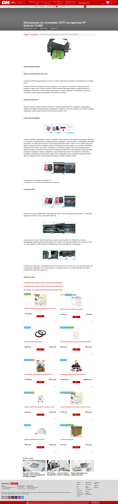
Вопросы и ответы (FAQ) (88, 494)
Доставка (49, 6)
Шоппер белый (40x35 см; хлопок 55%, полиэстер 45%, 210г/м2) (75, 341)
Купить (40, 316)
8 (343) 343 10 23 (58, 2)
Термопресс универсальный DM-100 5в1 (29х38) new (73, 374)
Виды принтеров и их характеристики (79, 474)
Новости (78, 484)
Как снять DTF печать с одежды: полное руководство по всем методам (34, 474)
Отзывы (87, 491)
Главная (36, 6)
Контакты (62, 6)
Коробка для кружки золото (67, 439)
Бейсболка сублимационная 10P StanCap (34, 439)
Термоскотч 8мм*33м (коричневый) (32, 341)
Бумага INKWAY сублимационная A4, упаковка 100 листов (38, 374)
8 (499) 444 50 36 (34, 2)
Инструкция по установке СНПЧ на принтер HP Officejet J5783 (43, 290)
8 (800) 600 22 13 (70, 2)
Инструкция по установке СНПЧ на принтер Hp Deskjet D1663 (43, 282)
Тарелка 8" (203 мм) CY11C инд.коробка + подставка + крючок (75, 406)
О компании (42, 6)
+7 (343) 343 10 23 (31, 488)
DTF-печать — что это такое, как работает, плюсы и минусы (58, 474)
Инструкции (79, 492)
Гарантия (96, 485)
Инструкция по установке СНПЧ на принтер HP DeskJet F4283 (43, 286)
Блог (78, 486)
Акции (54, 6)
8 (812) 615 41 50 (46, 2)
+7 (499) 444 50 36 (6, 488)
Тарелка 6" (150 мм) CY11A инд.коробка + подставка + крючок (39, 406)
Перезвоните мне (83, 3)
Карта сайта (88, 484)
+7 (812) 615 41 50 (21, 488)
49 (56, 6)
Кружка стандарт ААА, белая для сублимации (71, 309)
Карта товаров (87, 487)
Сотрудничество (80, 493)
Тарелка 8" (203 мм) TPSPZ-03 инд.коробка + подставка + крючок (40, 308)
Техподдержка (88, 489)
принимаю (95, 502)
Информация (88, 482)
